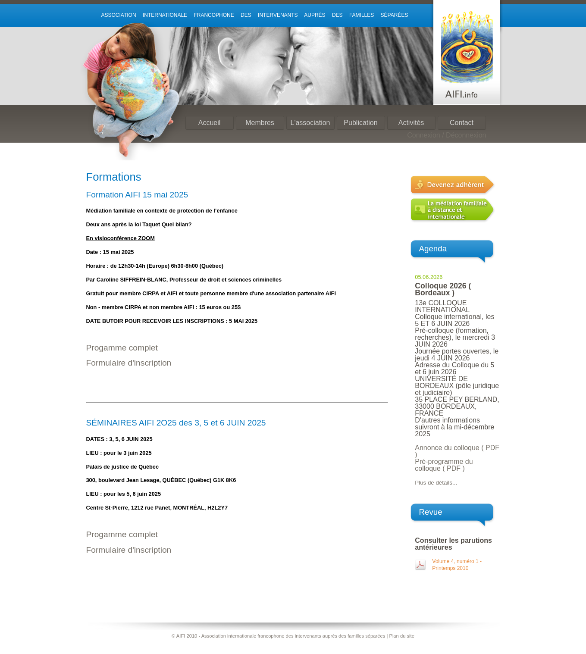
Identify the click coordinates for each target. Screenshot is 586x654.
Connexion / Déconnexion (446, 135)
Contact (461, 122)
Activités (411, 122)
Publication (360, 122)
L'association (310, 122)
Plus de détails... (436, 482)
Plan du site (401, 635)
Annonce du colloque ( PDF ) (457, 451)
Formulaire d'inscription (129, 362)
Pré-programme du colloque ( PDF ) (444, 465)
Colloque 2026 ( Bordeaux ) (443, 289)
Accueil (209, 122)
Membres (259, 122)
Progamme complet (122, 347)
